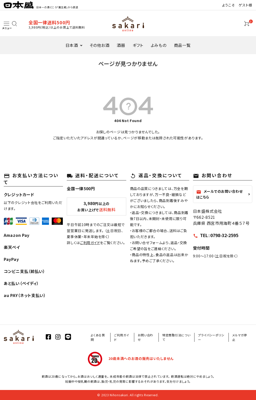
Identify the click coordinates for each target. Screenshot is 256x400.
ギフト (138, 45)
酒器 (121, 45)
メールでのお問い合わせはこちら (219, 194)
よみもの (158, 45)
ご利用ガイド (90, 242)
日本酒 (72, 45)
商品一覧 (182, 45)
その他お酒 (100, 45)
